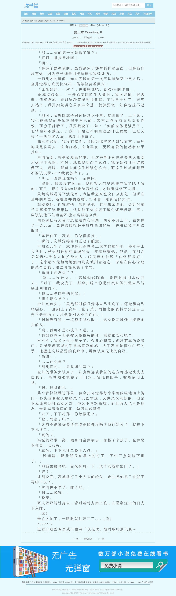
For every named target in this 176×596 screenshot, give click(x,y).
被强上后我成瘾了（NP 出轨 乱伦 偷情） (119, 42)
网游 (82, 14)
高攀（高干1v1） (69, 42)
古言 (50, 14)
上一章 (75, 37)
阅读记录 (147, 14)
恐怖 (98, 14)
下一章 (101, 37)
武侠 (114, 14)
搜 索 (149, 5)
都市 (42, 14)
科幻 (90, 14)
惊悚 (106, 14)
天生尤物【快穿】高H (53, 42)
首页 (26, 14)
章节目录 (88, 37)
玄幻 (74, 14)
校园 (34, 14)
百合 (66, 14)
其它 (129, 14)
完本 (137, 14)
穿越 (121, 14)
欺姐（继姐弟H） (37, 42)
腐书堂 (40, 5)
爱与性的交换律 (41, 21)
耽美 (58, 14)
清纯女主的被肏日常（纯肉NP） (90, 42)
